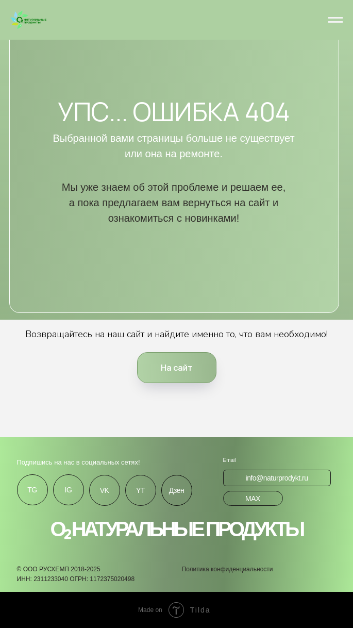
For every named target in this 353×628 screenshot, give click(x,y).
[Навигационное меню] (335, 20)
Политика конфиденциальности (227, 569)
